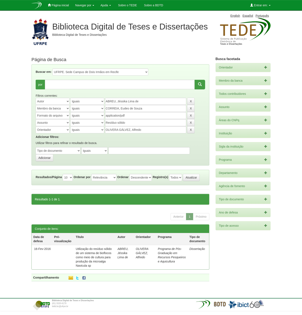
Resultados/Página (49, 177)
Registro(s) (160, 177)
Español (247, 15)
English (235, 15)
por (40, 84)
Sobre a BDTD (153, 5)
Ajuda (105, 5)
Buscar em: (44, 71)
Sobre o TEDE (127, 5)
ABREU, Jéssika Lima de (122, 253)
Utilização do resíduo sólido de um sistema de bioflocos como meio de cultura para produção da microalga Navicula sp (94, 257)
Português (262, 15)
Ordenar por (82, 177)
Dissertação (197, 249)
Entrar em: (260, 5)
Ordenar (123, 177)
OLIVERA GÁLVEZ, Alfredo (142, 253)
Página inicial (58, 5)
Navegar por (84, 5)
